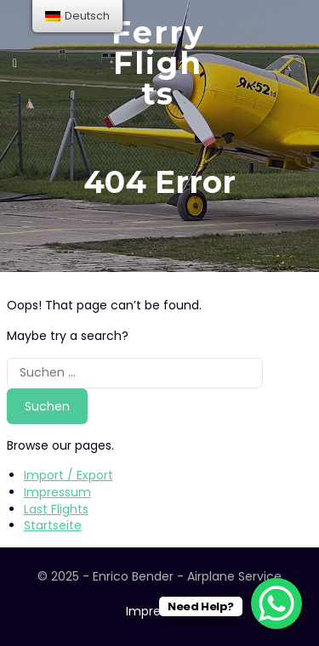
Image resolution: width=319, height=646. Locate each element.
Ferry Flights (158, 63)
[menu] (77, 16)
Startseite (53, 525)
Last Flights (56, 509)
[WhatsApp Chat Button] (276, 603)
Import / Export (68, 475)
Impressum (57, 492)
